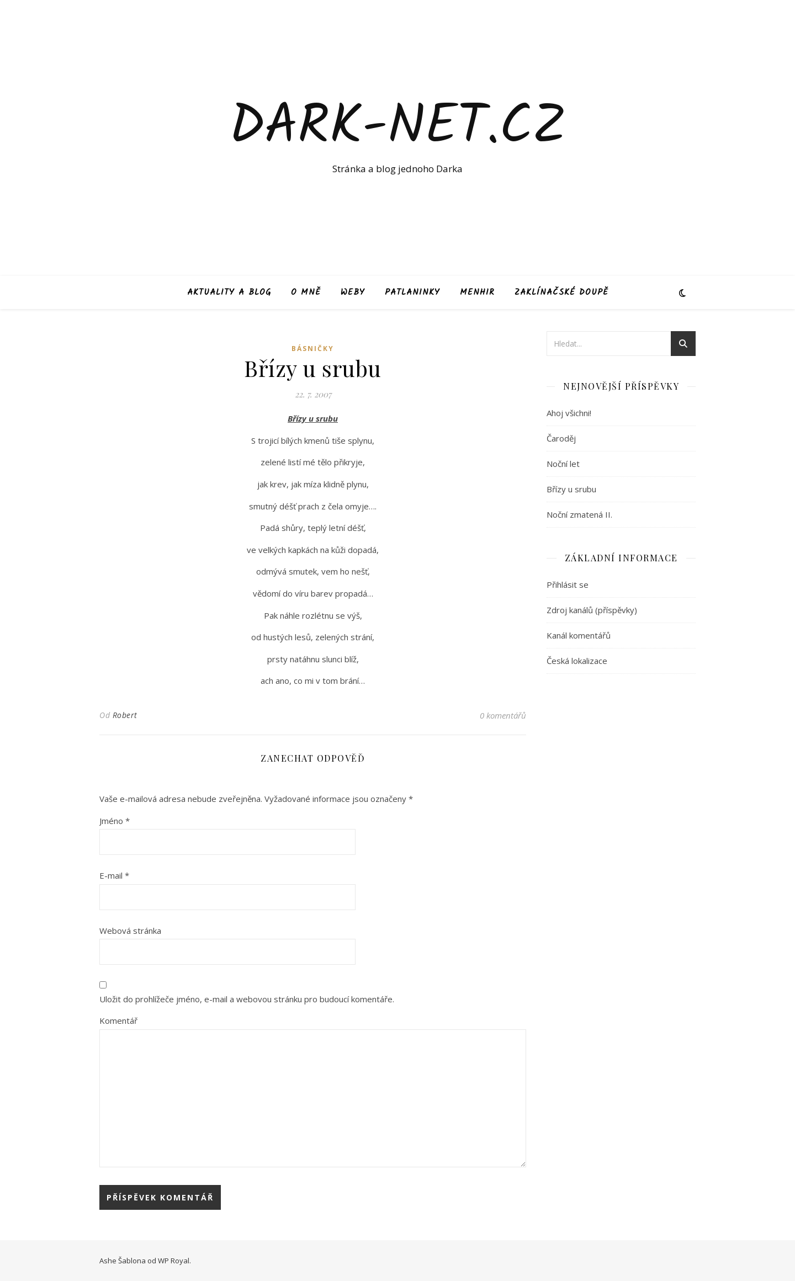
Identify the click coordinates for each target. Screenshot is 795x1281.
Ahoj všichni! (569, 412)
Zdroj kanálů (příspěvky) (592, 609)
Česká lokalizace (577, 660)
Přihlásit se (568, 584)
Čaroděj (561, 438)
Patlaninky (412, 292)
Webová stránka (130, 930)
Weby (353, 292)
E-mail (114, 875)
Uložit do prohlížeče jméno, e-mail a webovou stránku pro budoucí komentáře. (246, 998)
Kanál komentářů (579, 635)
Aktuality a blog (229, 292)
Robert (125, 715)
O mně (306, 292)
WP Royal (173, 1261)
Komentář (118, 1020)
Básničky (313, 348)
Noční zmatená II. (579, 514)
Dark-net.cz (397, 128)
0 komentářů (503, 715)
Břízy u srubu (571, 489)
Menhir (477, 292)
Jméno (114, 820)
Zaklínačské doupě (561, 292)
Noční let (563, 463)
